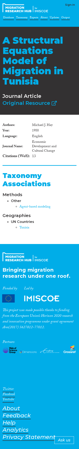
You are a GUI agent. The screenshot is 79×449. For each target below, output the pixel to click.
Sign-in (70, 4)
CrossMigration (26, 7)
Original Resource (30, 103)
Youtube (8, 400)
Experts (34, 18)
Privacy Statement (29, 437)
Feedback (17, 415)
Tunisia (24, 228)
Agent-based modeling (35, 207)
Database (8, 18)
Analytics (15, 430)
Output (65, 18)
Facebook (9, 395)
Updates (54, 18)
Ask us (64, 440)
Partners (34, 298)
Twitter (8, 389)
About (44, 18)
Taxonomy (22, 18)
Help (9, 422)
